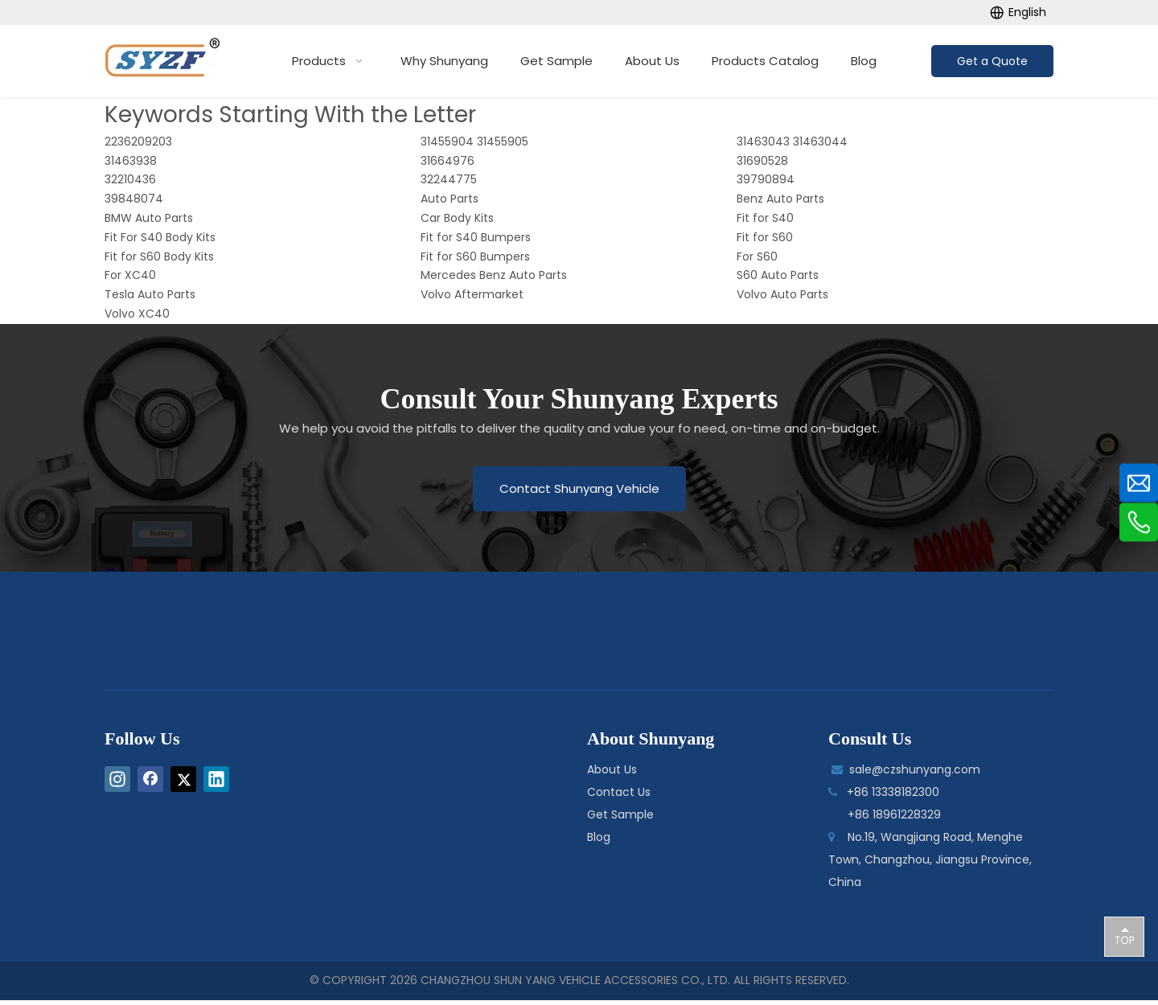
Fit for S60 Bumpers (475, 256)
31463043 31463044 (792, 141)
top (1124, 936)
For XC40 (130, 275)
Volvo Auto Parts (782, 294)
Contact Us (619, 792)
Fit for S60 (765, 237)
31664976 (447, 161)
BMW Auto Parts (149, 218)
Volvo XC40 (137, 314)
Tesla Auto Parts (150, 294)
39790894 (766, 179)
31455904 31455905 (474, 141)
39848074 (134, 199)
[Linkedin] (216, 779)
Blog (598, 837)
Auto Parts (449, 199)
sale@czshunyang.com (914, 769)
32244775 (449, 179)
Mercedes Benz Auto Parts (494, 275)
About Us (612, 769)
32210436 (130, 179)
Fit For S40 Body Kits (160, 237)
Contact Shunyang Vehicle (579, 488)
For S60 (757, 256)
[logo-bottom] (541, 636)
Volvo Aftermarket (472, 294)
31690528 (762, 161)
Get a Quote (992, 61)
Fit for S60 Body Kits (159, 256)
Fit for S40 (765, 218)
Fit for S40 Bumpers (476, 237)
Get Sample (620, 814)
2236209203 (138, 141)
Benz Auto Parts (780, 199)
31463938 (131, 161)
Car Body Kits (457, 218)
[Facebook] (150, 779)
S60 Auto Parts (778, 275)
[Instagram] (117, 779)
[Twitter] (183, 779)
